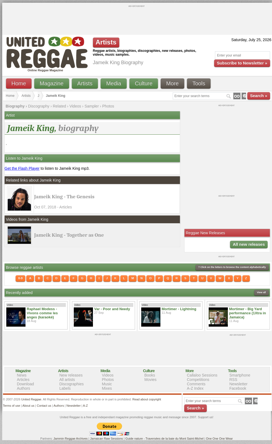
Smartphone (239, 375)
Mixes (107, 388)
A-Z (85, 405)
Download (25, 384)
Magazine (52, 83)
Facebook (237, 388)
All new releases (249, 244)
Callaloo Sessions (202, 375)
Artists (85, 83)
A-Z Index (195, 388)
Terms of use (11, 405)
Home (19, 83)
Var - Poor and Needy (112, 309)
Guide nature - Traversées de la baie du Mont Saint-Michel (164, 438)
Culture (143, 83)
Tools (198, 83)
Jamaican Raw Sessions (106, 438)
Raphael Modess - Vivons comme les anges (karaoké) (42, 313)
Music (107, 384)
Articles (23, 379)
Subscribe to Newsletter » (242, 63)
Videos (75, 106)
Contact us (44, 405)
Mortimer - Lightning (179, 309)
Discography (38, 106)
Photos (108, 106)
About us (28, 405)
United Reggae (31, 399)
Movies (150, 379)
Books (149, 375)
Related (59, 106)
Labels (65, 388)
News (22, 375)
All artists (67, 379)
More (172, 83)
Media (113, 83)
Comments (196, 384)
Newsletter (238, 384)
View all (261, 292)
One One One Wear (219, 438)
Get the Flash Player (22, 168)
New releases (71, 375)
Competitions (198, 379)
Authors (23, 388)
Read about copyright (146, 399)
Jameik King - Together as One (69, 235)
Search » (258, 95)
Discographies (71, 384)
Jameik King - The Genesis (64, 197)
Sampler (91, 106)
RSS (233, 379)
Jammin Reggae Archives (70, 438)
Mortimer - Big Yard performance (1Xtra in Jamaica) (247, 313)
